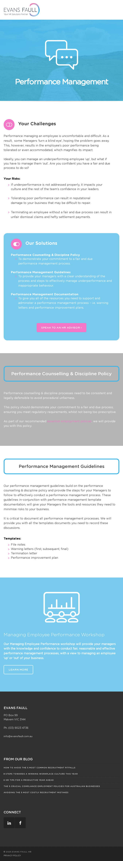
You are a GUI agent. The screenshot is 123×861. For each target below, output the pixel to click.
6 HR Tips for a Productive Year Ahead (29, 780)
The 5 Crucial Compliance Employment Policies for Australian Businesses (52, 786)
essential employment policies (69, 421)
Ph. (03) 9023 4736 (16, 727)
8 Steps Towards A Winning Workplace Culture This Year (41, 774)
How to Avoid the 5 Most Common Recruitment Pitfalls (39, 768)
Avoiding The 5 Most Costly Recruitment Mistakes (36, 792)
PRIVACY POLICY (12, 855)
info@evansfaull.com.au (18, 736)
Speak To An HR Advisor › (61, 327)
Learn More (18, 669)
